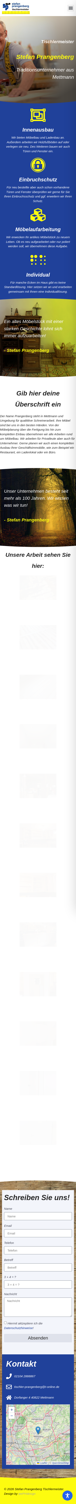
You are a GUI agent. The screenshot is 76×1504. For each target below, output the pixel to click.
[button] (70, 8)
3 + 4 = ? (10, 1277)
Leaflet (42, 1463)
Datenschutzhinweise (18, 1327)
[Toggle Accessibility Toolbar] (67, 1495)
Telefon (9, 1242)
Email (8, 1225)
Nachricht (10, 1294)
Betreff (8, 1260)
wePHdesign (26, 1493)
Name (8, 1208)
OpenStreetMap (60, 1463)
